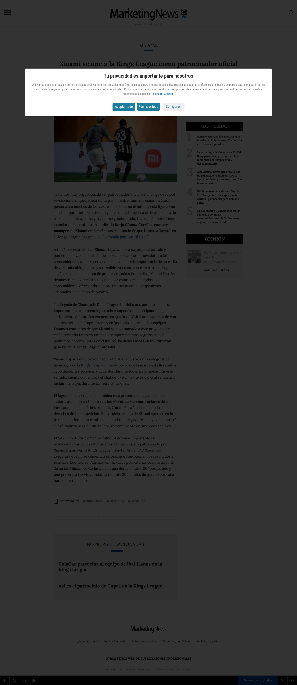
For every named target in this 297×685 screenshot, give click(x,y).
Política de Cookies (162, 94)
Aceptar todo (124, 107)
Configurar (173, 107)
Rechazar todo (148, 107)
